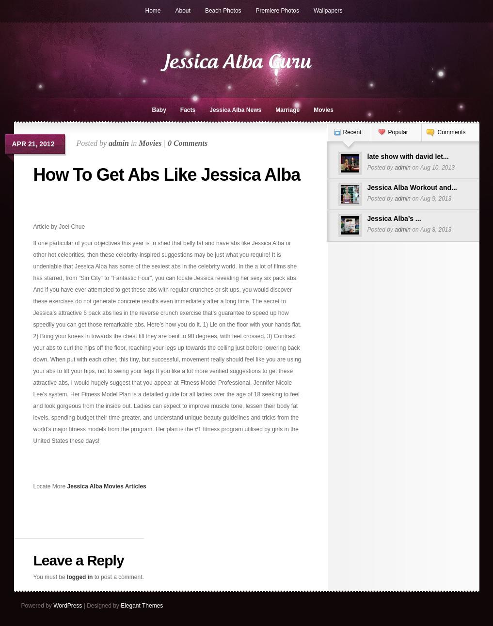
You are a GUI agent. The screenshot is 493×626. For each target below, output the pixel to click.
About (183, 10)
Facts (187, 110)
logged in (80, 577)
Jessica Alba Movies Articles (106, 486)
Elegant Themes (142, 605)
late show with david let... (408, 156)
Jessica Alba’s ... (394, 218)
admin (119, 143)
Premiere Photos (277, 10)
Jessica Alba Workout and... (412, 187)
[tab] (348, 137)
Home (153, 10)
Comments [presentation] (452, 132)
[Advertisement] (90, 206)
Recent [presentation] (352, 132)
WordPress (67, 605)
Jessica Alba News (235, 110)
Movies (324, 110)
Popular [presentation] (398, 132)
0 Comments (187, 143)
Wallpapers (328, 10)
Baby (159, 110)
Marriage (287, 110)
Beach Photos (223, 10)
